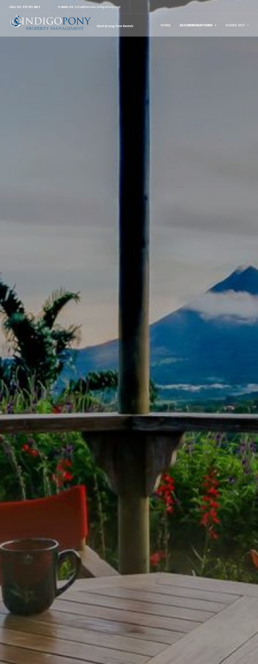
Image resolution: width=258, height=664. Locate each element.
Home (166, 25)
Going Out (235, 25)
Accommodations (196, 25)
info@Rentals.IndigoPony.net (98, 7)
